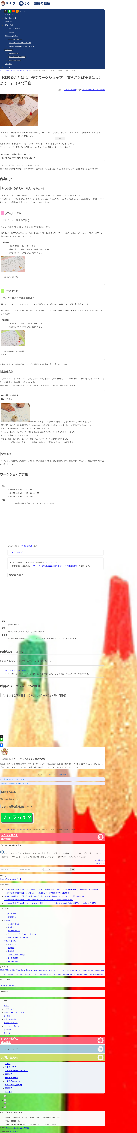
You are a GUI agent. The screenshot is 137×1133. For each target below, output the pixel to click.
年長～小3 (33, 970)
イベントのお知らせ (15, 39)
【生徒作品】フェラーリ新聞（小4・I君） (13, 779)
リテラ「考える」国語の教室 (93, 90)
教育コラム (12, 944)
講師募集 (8, 64)
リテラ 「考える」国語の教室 (17, 1128)
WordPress (14, 1131)
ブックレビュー (10, 914)
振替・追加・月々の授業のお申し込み (20, 43)
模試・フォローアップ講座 (17, 57)
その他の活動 (13, 961)
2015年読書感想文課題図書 (95, 974)
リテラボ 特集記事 (15, 29)
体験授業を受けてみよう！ (14, 1012)
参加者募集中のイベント (70, 974)
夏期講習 (10, 974)
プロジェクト (70, 970)
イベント (8, 50)
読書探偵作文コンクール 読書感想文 (52, 974)
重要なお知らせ (14, 931)
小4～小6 (24, 970)
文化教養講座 (13, 958)
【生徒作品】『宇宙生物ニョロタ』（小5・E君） (15, 783)
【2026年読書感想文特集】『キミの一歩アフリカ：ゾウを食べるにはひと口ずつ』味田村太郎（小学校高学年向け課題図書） (52, 889)
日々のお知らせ (14, 924)
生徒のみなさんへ (11, 36)
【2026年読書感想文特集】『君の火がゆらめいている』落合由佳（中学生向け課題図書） (38, 900)
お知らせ (7, 920)
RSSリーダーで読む (8, 986)
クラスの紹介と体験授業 (9, 837)
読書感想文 (12, 917)
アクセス (8, 67)
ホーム (22, 11)
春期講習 (79, 974)
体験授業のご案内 (11, 18)
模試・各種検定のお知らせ (18, 938)
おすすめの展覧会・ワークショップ (31, 974)
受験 (89, 970)
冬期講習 (84, 974)
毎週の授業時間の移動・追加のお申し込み (21, 46)
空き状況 (11, 927)
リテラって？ (10, 15)
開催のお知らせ (13, 53)
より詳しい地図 (16, 552)
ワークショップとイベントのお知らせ (55, 774)
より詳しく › (100, 860)
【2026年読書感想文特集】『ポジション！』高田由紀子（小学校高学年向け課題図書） (37, 893)
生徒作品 (11, 32)
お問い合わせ (9, 1057)
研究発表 (16, 970)
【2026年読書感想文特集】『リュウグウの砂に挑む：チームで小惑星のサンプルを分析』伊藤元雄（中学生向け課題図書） (51, 903)
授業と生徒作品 (10, 941)
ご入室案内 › (100, 864)
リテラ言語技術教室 (25, 546)
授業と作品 (9, 25)
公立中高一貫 (17, 974)
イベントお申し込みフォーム (15, 670)
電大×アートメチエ (14, 60)
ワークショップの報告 (16, 955)
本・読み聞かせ (42, 970)
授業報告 (11, 948)
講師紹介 (8, 22)
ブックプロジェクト (54, 970)
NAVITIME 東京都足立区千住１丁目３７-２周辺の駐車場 (55, 566)
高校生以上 (78, 970)
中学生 (63, 970)
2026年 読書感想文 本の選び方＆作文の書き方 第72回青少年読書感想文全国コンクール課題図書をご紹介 (46, 896)
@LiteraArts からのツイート (11, 879)
